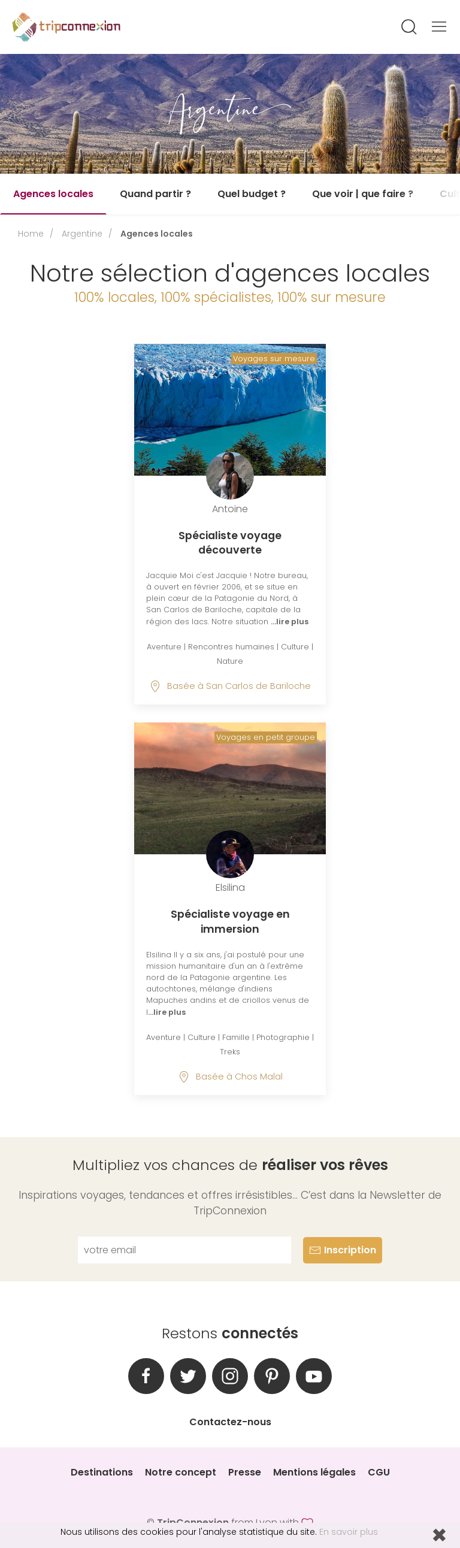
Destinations (102, 1472)
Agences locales (53, 194)
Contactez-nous (230, 1422)
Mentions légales (314, 1472)
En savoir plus (348, 1532)
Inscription (342, 1250)
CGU (379, 1472)
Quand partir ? (155, 194)
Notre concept (180, 1472)
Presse (244, 1472)
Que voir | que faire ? (362, 194)
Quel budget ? (251, 194)
